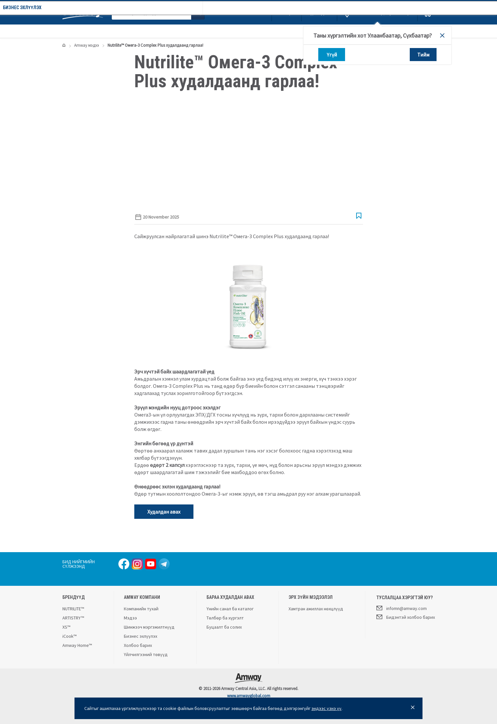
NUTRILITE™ (73, 609)
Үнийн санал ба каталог (230, 609)
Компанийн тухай (164, 31)
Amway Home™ (77, 645)
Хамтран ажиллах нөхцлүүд (316, 609)
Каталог (81, 31)
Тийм (423, 54)
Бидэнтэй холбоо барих (405, 617)
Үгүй (331, 54)
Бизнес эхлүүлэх (254, 31)
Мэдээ (130, 618)
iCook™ (69, 636)
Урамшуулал (120, 31)
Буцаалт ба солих (224, 627)
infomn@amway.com (401, 608)
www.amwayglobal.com (248, 696)
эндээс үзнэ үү (326, 708)
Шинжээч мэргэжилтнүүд (149, 627)
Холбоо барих (138, 645)
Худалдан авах (163, 511)
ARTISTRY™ (73, 618)
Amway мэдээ (210, 31)
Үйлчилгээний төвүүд (146, 654)
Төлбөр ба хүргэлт (225, 618)
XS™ (66, 627)
